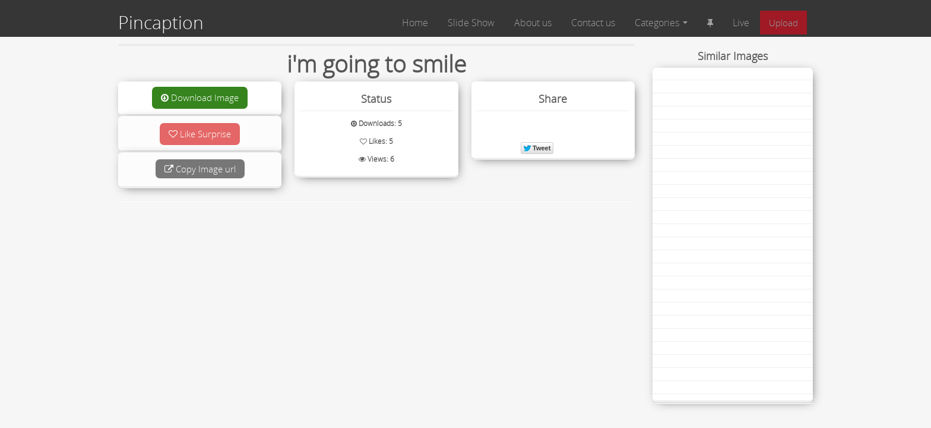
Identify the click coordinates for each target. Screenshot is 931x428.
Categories (661, 22)
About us (533, 22)
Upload (783, 23)
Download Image (200, 97)
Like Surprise (200, 134)
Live (741, 22)
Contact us (593, 22)
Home (415, 22)
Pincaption (161, 22)
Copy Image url (200, 169)
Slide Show (471, 22)
